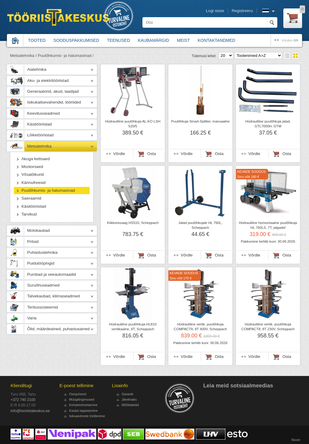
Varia (32, 318)
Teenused (118, 40)
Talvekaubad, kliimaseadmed (53, 296)
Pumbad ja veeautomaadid (51, 274)
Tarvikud (29, 214)
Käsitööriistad (39, 124)
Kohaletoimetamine (83, 405)
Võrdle (119, 153)
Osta (151, 153)
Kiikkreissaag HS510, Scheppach (133, 223)
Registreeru (242, 10)
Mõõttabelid (130, 405)
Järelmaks (129, 399)
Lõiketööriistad (40, 135)
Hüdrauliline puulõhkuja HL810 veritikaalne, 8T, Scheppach (132, 326)
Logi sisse (215, 10)
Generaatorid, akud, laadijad (53, 91)
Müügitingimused (81, 399)
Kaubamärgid (153, 40)
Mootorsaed (32, 166)
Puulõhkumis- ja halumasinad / (66, 55)
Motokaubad (38, 230)
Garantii (127, 394)
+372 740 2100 (23, 400)
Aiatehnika (36, 69)
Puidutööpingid (40, 263)
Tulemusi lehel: (204, 56)
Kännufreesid (33, 182)
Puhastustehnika (42, 252)
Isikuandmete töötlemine (87, 416)
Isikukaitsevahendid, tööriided (54, 102)
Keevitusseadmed (43, 113)
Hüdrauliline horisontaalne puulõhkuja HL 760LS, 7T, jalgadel (268, 225)
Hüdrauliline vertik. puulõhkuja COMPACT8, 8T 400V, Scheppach (200, 326)
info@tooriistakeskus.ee (30, 411)
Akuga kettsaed (35, 159)
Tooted (37, 40)
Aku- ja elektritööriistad (48, 80)
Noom (295, 440)
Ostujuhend (77, 394)
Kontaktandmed (216, 40)
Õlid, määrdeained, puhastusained (58, 329)
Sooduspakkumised (76, 40)
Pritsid (33, 241)
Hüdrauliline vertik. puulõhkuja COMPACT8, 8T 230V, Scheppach (268, 326)
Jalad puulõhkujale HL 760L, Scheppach (200, 225)
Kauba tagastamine (83, 410)
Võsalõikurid (32, 174)
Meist (183, 40)
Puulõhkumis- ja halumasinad (48, 190)
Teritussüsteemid (42, 307)
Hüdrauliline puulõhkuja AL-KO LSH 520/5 (133, 124)
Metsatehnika (39, 146)
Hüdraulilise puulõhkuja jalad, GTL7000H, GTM (268, 124)
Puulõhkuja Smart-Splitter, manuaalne (200, 121)
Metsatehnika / (23, 55)
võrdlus (290, 40)
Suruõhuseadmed (43, 285)
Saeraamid (31, 198)
